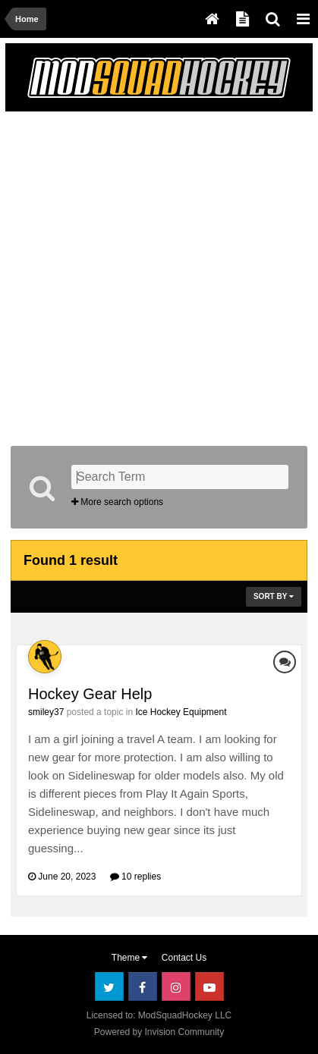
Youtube (209, 986)
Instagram (176, 986)
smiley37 (46, 712)
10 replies (135, 876)
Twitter (109, 986)
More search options (117, 502)
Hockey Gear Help (90, 693)
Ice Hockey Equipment (180, 712)
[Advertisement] (159, 275)
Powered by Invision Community (159, 1032)
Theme (130, 957)
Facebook (142, 986)
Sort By (273, 596)
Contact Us (184, 957)
